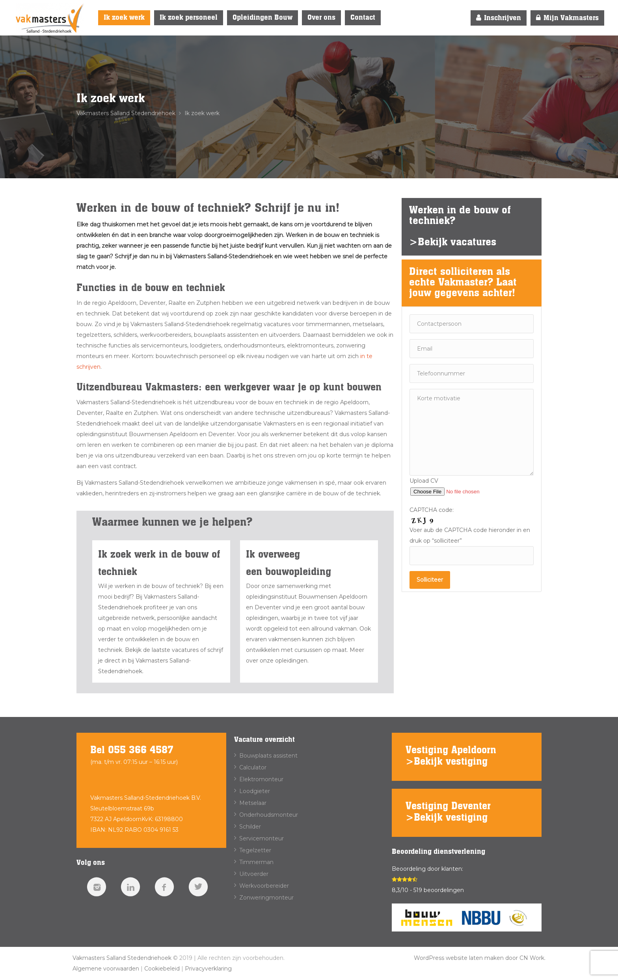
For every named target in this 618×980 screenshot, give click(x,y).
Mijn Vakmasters (567, 18)
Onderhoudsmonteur (268, 814)
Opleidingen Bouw (262, 17)
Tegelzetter (255, 850)
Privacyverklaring (208, 968)
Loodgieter (254, 791)
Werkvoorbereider (264, 885)
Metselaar (252, 802)
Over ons (321, 17)
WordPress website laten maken (459, 957)
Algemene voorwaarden (106, 968)
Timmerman (256, 862)
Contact (362, 17)
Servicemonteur (261, 838)
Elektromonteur (261, 779)
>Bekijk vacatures (452, 242)
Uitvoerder (253, 873)
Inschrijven (498, 18)
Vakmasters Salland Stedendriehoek (122, 957)
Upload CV (460, 486)
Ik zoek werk (124, 17)
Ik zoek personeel (189, 17)
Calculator (252, 767)
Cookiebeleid (162, 968)
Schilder (250, 826)
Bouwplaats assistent (268, 755)
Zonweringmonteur (266, 897)
